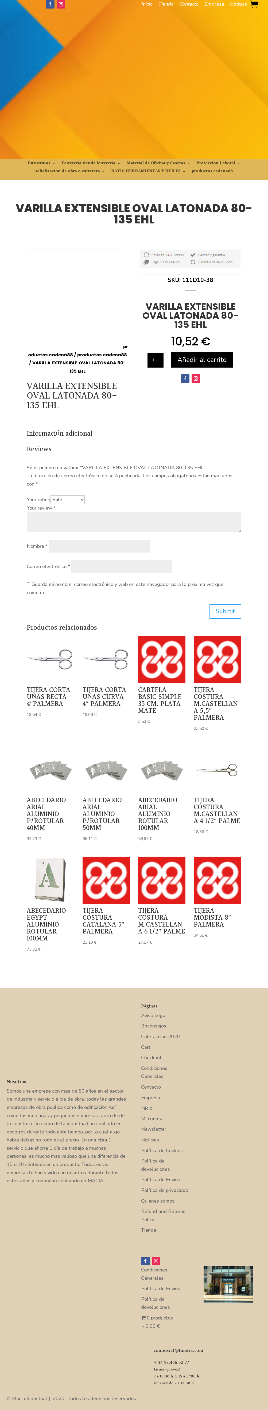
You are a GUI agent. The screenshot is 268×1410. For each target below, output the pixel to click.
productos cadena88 (212, 172)
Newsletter (153, 1129)
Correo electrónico (48, 566)
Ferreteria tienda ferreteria (88, 164)
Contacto (189, 4)
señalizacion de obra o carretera (67, 172)
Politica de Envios (160, 1179)
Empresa (214, 4)
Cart (145, 1047)
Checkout (151, 1057)
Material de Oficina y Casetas (156, 164)
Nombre (37, 546)
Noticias (238, 4)
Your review (41, 508)
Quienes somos (157, 1201)
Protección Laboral (215, 164)
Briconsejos (153, 1026)
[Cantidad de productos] (155, 360)
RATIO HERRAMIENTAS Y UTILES (146, 172)
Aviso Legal (154, 1015)
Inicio (147, 4)
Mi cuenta (152, 1119)
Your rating (39, 500)
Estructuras (39, 164)
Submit (225, 611)
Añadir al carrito (202, 359)
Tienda (166, 4)
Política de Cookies (162, 1150)
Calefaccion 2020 (160, 1036)
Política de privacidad (164, 1190)
